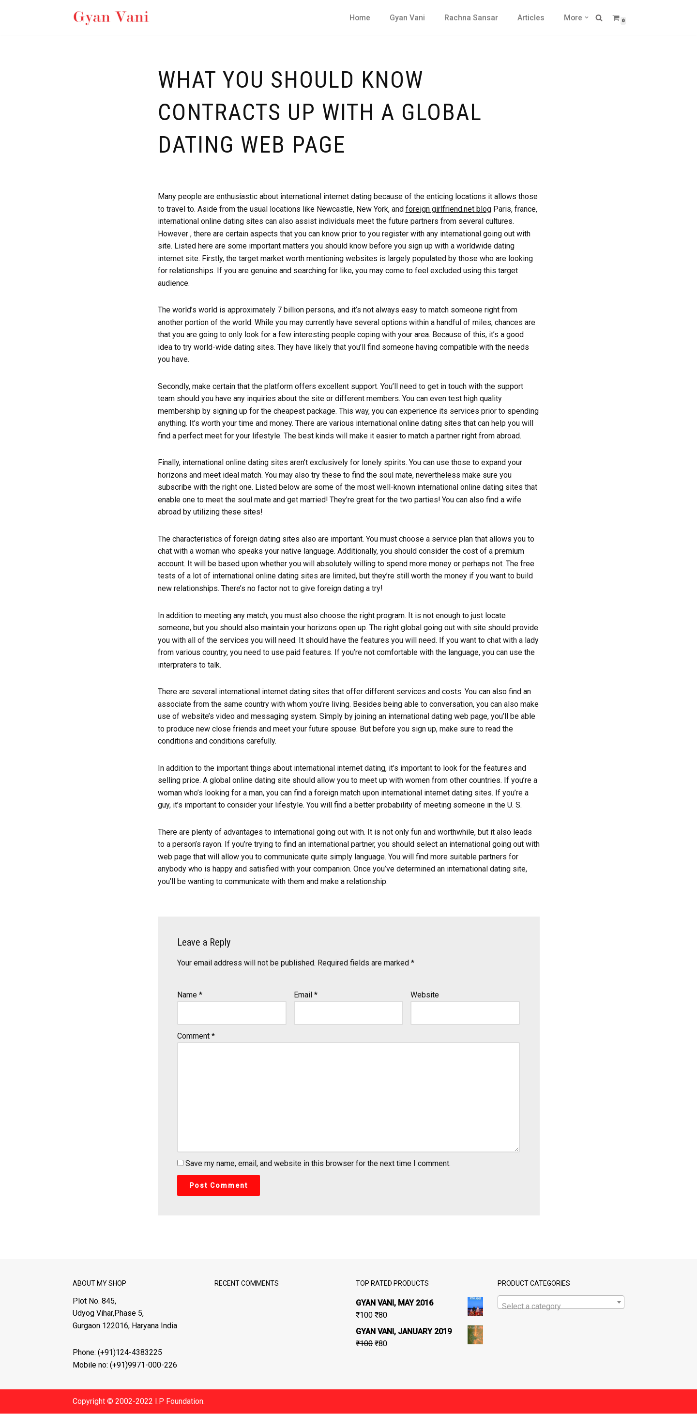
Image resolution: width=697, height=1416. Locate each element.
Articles (530, 17)
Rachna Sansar (471, 17)
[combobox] (561, 1305)
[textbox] (561, 1309)
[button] (587, 17)
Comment (196, 1038)
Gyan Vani (406, 17)
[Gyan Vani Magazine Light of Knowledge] (112, 17)
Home (359, 17)
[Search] (599, 17)
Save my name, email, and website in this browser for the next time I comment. (318, 1166)
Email (306, 996)
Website (424, 996)
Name (189, 996)
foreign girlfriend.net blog (448, 209)
